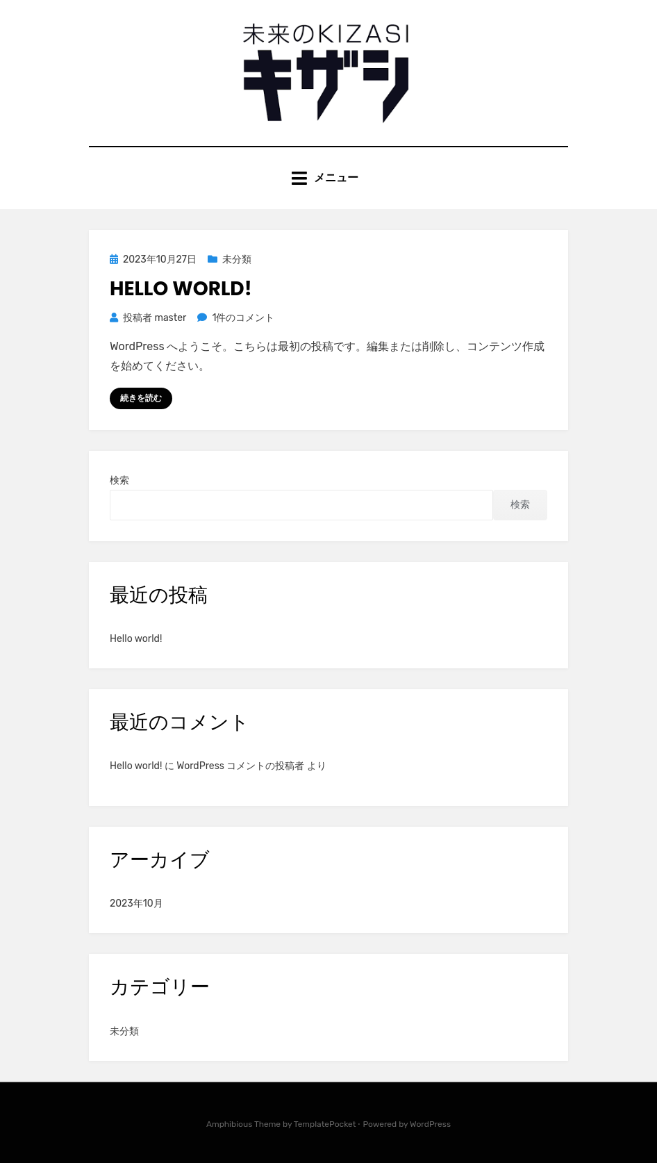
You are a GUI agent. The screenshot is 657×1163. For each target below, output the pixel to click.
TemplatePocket (325, 1124)
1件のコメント (242, 318)
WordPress (430, 1124)
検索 (119, 480)
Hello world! (181, 288)
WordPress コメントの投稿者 (240, 766)
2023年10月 (136, 903)
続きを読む (141, 398)
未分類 (236, 259)
